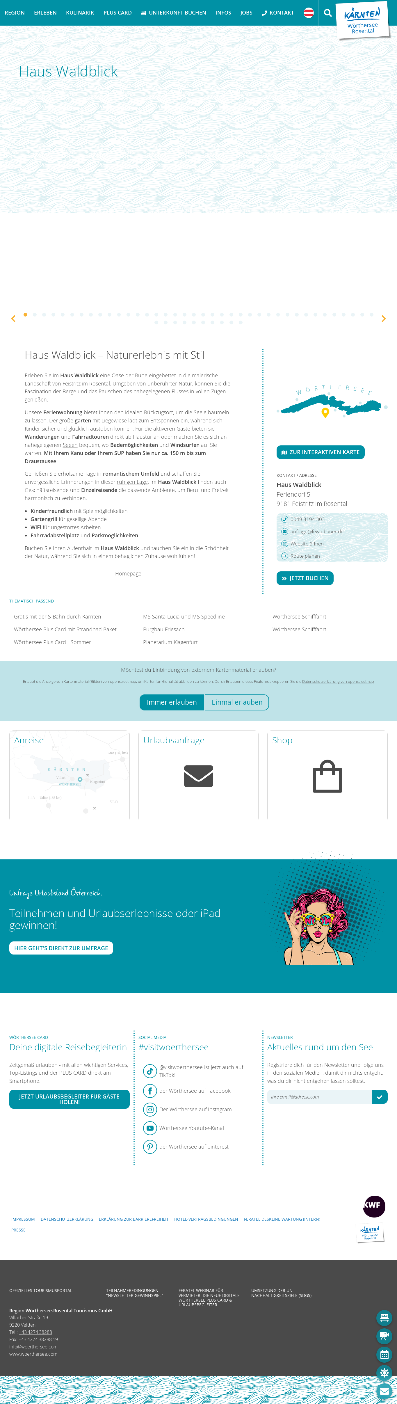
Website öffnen (302, 544)
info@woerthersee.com (33, 1346)
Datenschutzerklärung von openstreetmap (338, 681)
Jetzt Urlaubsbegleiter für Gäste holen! (69, 1099)
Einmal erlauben (237, 702)
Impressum (23, 1219)
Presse (18, 1230)
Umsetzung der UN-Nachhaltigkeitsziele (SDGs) (281, 1293)
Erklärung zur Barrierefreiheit (134, 1219)
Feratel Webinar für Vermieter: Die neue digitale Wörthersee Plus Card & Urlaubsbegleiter (209, 1297)
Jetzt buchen (305, 578)
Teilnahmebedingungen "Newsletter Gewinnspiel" (134, 1293)
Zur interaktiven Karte (321, 452)
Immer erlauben (172, 702)
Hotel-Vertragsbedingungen (206, 1219)
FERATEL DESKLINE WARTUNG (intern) (282, 1219)
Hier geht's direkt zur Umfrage (61, 948)
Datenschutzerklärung (67, 1219)
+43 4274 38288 (35, 1332)
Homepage (128, 573)
